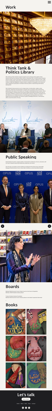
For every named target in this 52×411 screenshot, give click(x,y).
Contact (33, 403)
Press (29, 403)
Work (26, 403)
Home (18, 403)
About (22, 403)
